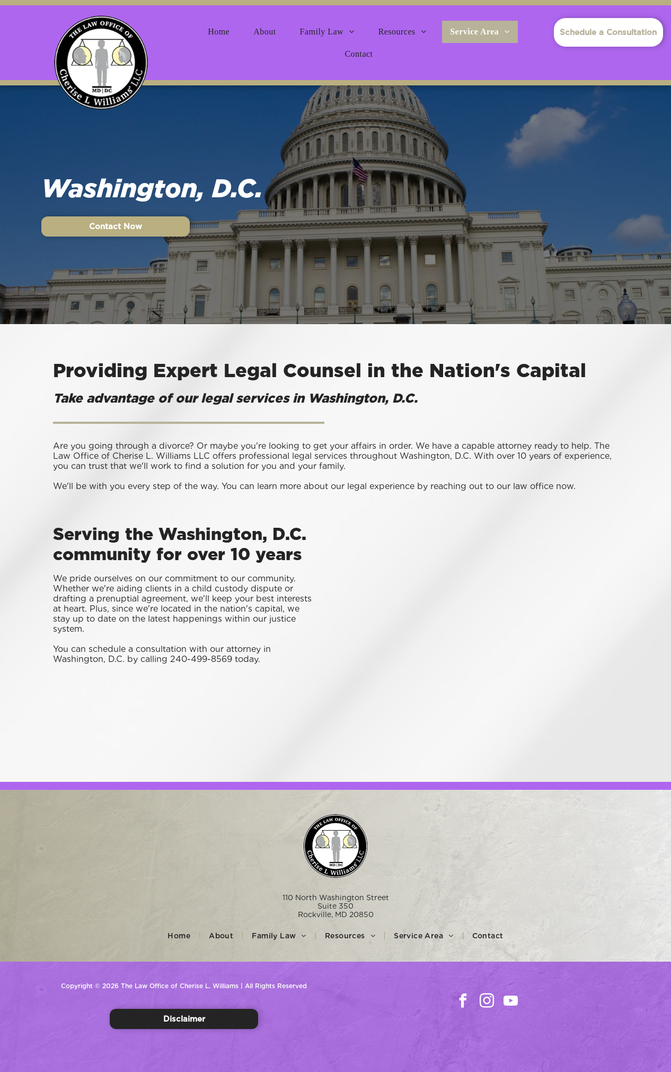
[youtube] (511, 1002)
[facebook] (463, 1002)
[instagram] (487, 1002)
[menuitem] (222, 32)
